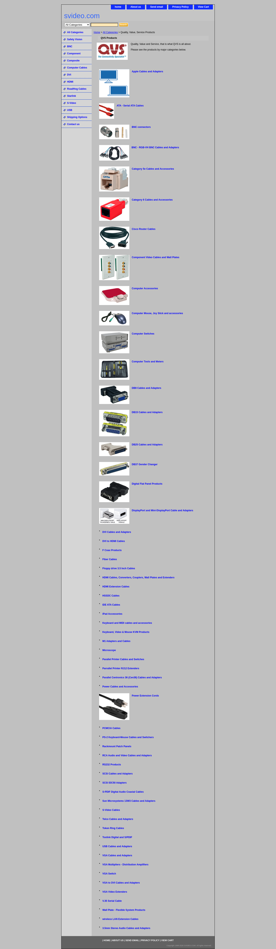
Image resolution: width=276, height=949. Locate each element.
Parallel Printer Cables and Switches (123, 659)
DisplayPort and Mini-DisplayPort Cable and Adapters (162, 510)
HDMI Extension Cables (115, 586)
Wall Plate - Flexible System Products (123, 910)
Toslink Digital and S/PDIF (117, 837)
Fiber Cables (109, 559)
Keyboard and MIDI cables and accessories (127, 623)
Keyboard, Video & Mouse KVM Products (125, 632)
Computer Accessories (145, 288)
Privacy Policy (180, 6)
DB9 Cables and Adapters (146, 388)
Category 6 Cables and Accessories (152, 199)
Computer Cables (77, 67)
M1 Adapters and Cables (116, 641)
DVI (69, 74)
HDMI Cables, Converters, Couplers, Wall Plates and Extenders (138, 577)
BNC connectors (141, 127)
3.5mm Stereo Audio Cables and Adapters (126, 928)
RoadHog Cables (76, 88)
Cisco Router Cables (143, 229)
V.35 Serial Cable (112, 901)
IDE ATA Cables (111, 604)
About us (136, 6)
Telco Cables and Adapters (117, 819)
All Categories (110, 32)
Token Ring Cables (113, 828)
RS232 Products (111, 764)
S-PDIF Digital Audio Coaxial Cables (123, 791)
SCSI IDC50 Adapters (114, 782)
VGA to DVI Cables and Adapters (121, 882)
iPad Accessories (112, 613)
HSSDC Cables (110, 595)
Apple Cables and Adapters (147, 71)
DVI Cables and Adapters (116, 532)
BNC (69, 46)
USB (69, 110)
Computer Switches (143, 333)
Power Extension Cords (145, 695)
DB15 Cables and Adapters (147, 412)
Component (74, 53)
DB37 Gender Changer (145, 464)
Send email (156, 6)
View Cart (203, 6)
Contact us (73, 124)
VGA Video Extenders (114, 891)
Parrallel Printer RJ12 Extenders (120, 668)
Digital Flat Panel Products (147, 483)
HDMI (70, 81)
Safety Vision (74, 39)
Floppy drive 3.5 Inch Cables (118, 568)
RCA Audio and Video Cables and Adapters (127, 755)
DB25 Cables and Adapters (147, 444)
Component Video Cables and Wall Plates (155, 257)
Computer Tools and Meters (148, 361)
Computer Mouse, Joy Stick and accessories (157, 313)
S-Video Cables (111, 810)
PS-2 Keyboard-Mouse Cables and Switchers (128, 737)
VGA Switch (109, 873)
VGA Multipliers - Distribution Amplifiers (125, 864)
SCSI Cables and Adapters (117, 773)
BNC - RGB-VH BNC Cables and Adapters (155, 147)
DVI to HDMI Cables (113, 541)
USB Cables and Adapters (117, 846)
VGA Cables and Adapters (117, 855)
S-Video (71, 103)
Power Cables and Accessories (120, 686)
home (118, 6)
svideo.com (82, 16)
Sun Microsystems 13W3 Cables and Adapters (128, 801)
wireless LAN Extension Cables (120, 919)
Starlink (71, 96)
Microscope (109, 650)
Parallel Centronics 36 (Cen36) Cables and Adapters (132, 677)
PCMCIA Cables (111, 728)
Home (97, 32)
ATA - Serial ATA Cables (130, 105)
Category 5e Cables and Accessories (153, 168)
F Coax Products (111, 550)
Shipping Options (77, 117)
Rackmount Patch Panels (116, 746)
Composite (73, 60)
